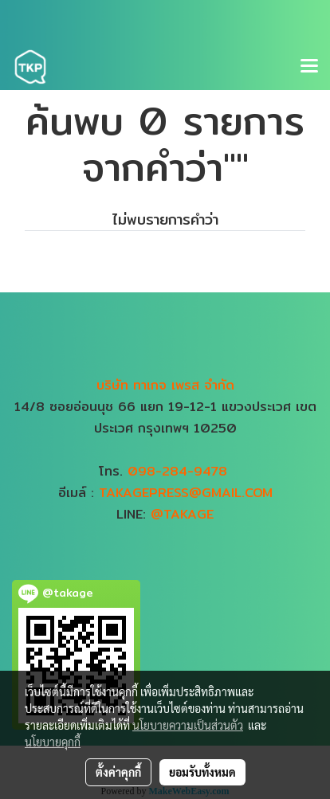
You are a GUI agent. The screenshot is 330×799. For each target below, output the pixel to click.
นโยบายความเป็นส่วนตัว (187, 725)
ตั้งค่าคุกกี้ (118, 772)
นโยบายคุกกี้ (53, 741)
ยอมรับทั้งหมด (202, 772)
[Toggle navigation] (309, 66)
